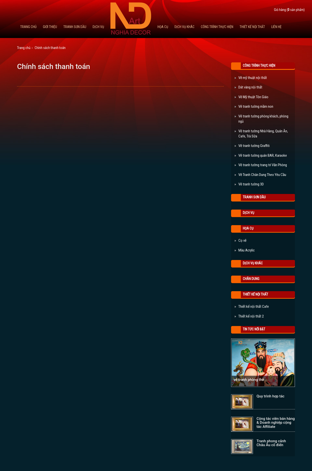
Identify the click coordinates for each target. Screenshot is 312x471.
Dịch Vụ (98, 27)
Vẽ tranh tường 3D (249, 184)
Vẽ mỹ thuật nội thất (251, 78)
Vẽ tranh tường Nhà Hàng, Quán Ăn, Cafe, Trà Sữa (261, 133)
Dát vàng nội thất (248, 87)
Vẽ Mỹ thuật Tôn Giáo (251, 97)
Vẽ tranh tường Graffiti (252, 146)
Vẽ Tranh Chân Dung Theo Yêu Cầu (260, 175)
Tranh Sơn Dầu (74, 27)
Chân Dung (251, 279)
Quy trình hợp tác (270, 396)
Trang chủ (28, 27)
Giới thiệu (50, 27)
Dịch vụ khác (185, 27)
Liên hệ (276, 27)
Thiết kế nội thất (252, 27)
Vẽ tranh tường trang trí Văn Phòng (261, 165)
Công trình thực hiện (217, 27)
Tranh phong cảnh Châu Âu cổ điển (271, 443)
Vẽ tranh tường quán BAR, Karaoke (261, 155)
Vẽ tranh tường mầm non (254, 106)
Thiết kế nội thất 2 (249, 316)
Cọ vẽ (240, 240)
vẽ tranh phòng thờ (249, 379)
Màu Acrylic (245, 250)
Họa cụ (162, 27)
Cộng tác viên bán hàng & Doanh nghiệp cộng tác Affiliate (276, 422)
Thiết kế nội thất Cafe (252, 306)
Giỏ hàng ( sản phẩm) (289, 10)
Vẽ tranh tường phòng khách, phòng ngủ (261, 119)
